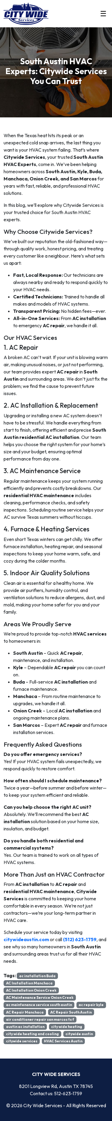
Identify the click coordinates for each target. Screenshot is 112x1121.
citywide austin (79, 1034)
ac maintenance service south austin (39, 1004)
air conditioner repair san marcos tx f (40, 1019)
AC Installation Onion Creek (31, 990)
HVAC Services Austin (63, 1041)
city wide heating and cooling (32, 1034)
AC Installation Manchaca (29, 983)
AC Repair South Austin (71, 1012)
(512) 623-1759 (79, 939)
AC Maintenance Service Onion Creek (39, 997)
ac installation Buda (37, 976)
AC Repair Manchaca (25, 1012)
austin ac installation (25, 1026)
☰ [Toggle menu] (103, 13)
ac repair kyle (91, 1004)
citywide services (21, 1041)
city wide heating (66, 1026)
